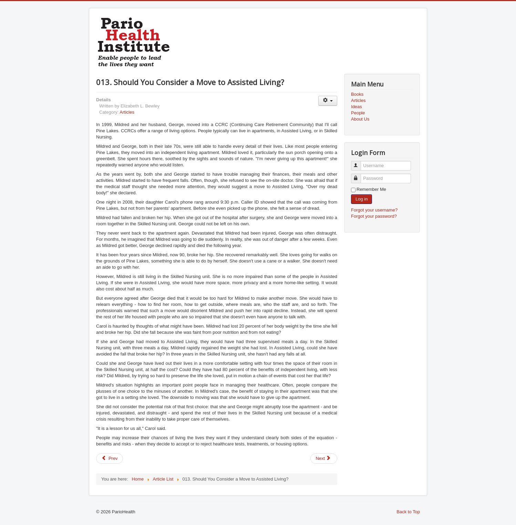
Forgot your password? (374, 216)
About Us (360, 119)
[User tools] (327, 101)
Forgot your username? (374, 210)
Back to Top (408, 511)
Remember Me (371, 189)
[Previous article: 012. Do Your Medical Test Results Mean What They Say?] (109, 458)
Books (357, 94)
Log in (361, 199)
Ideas (356, 106)
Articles (127, 112)
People (358, 112)
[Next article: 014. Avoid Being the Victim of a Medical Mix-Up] (323, 458)
